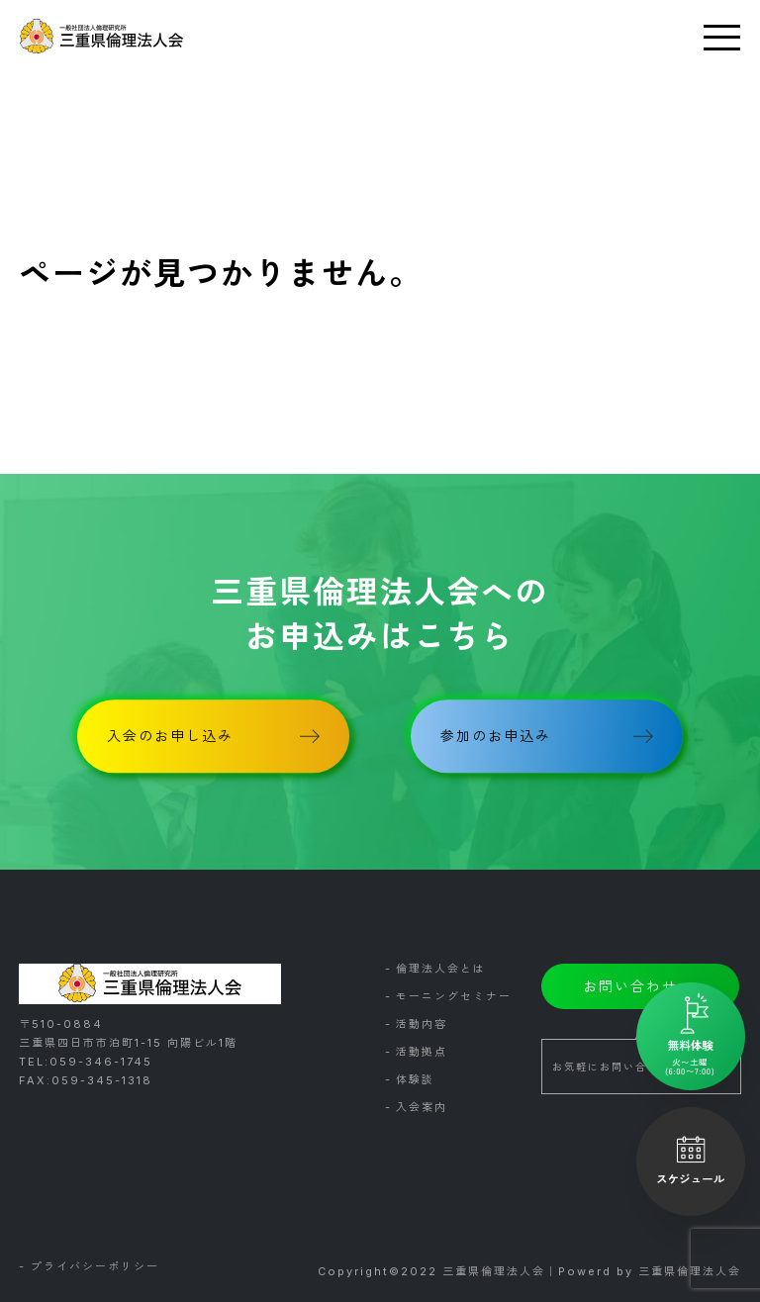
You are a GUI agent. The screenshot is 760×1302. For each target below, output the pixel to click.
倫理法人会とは (441, 969)
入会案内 (421, 1107)
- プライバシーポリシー (89, 1267)
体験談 (415, 1079)
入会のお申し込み (170, 735)
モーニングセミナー (454, 996)
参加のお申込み (495, 735)
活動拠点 (421, 1052)
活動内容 (421, 1024)
